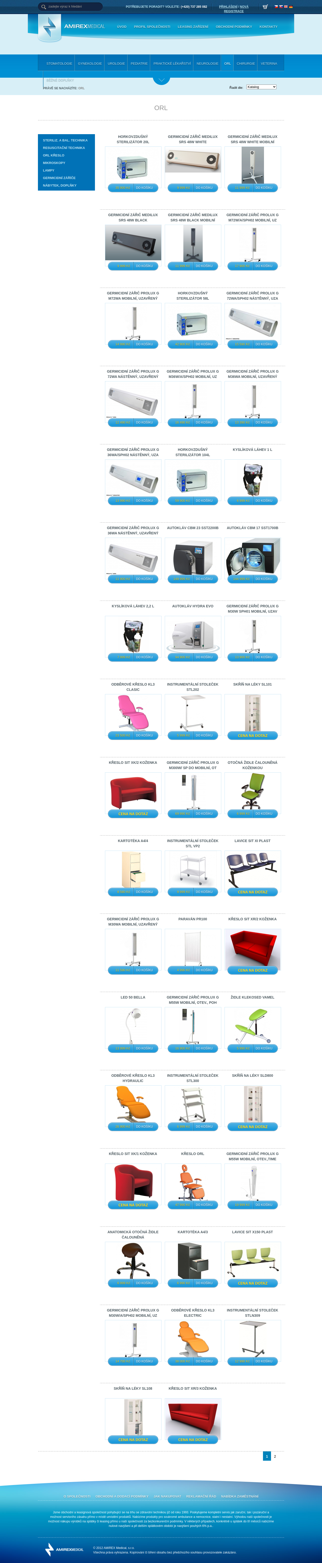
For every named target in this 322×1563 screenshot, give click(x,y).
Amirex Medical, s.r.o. (85, 26)
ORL (81, 88)
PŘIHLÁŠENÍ (228, 7)
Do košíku (144, 188)
